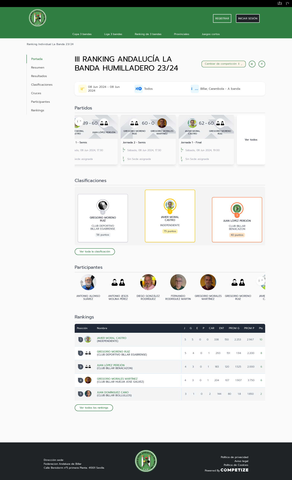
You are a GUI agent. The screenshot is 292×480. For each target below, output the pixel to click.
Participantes (40, 102)
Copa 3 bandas (82, 34)
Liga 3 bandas (113, 34)
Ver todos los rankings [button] (94, 408)
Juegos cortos (211, 34)
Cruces (36, 93)
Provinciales (181, 34)
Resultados (39, 76)
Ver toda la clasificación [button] (95, 251)
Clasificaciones (42, 84)
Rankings (37, 110)
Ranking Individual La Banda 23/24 (50, 44)
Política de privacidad (234, 457)
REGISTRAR (222, 18)
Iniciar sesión (247, 18)
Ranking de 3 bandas (148, 34)
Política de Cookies (236, 465)
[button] (261, 64)
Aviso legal (241, 461)
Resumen (37, 67)
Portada (36, 59)
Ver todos (251, 140)
